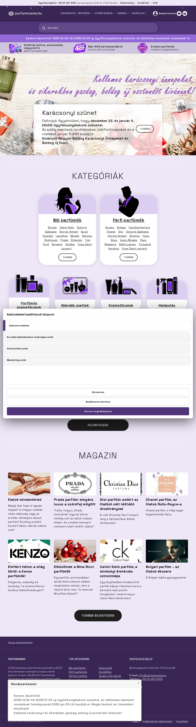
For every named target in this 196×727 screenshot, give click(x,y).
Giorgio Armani (68, 231)
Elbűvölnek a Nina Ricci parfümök (74, 568)
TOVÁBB (67, 257)
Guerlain (48, 236)
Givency (134, 236)
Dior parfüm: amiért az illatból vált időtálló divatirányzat (119, 504)
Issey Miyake (128, 240)
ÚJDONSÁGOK (68, 13)
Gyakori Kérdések (110, 676)
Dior (120, 231)
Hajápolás (166, 305)
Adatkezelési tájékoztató (157, 721)
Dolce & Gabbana (137, 231)
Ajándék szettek (75, 305)
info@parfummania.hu (152, 675)
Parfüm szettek (78, 676)
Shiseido (76, 240)
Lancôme (62, 236)
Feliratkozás (98, 425)
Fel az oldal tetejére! (20, 642)
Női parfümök (67, 220)
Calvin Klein (67, 227)
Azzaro (109, 227)
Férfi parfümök (129, 220)
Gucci (84, 231)
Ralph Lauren (127, 244)
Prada (64, 240)
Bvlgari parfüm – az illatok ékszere (162, 568)
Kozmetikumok (121, 305)
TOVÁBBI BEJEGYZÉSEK (98, 615)
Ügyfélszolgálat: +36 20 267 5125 (57, 3)
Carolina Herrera (139, 227)
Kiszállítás (143, 3)
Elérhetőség (127, 3)
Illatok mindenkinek (25, 499)
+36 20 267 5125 (152, 679)
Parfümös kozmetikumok (29, 305)
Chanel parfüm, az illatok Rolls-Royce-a (164, 501)
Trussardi (145, 244)
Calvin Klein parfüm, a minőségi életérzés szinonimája (118, 571)
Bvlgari (52, 227)
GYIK (155, 3)
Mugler (75, 236)
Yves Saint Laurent (134, 248)
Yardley (70, 244)
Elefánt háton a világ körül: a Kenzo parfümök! (26, 571)
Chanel (111, 231)
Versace (56, 244)
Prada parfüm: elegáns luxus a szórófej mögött (75, 501)
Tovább (145, 128)
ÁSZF (136, 721)
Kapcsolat (105, 668)
